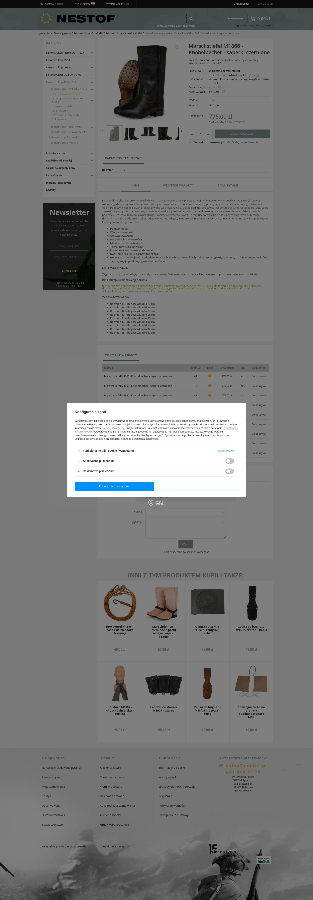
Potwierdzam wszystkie (199, 486)
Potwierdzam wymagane (115, 486)
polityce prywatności (113, 428)
